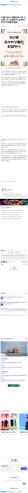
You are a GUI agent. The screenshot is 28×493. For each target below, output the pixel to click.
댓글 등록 (24, 261)
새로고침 (10, 207)
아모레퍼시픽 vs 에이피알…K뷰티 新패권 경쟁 (10, 218)
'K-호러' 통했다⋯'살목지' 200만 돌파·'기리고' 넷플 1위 (12, 216)
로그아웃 (9, 261)
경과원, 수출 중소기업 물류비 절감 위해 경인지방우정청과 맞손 (15, 196)
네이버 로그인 (2, 262)
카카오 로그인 (4, 262)
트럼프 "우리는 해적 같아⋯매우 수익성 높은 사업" (11, 212)
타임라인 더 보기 (14, 385)
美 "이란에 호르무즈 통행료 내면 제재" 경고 (12, 362)
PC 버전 (14, 477)
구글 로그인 (7, 262)
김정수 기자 (7, 190)
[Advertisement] (14, 11)
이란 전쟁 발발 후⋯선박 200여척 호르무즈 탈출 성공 (14, 375)
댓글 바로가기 (24, 484)
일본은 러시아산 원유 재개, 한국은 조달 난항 (12, 367)
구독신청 (24, 468)
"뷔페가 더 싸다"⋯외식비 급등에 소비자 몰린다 (11, 214)
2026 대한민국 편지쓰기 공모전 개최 (14, 4)
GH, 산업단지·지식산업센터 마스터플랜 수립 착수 (12, 194)
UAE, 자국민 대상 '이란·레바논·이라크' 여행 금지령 (13, 380)
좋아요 (11, 190)
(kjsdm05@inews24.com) (11, 181)
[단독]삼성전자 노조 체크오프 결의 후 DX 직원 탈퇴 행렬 (12, 210)
